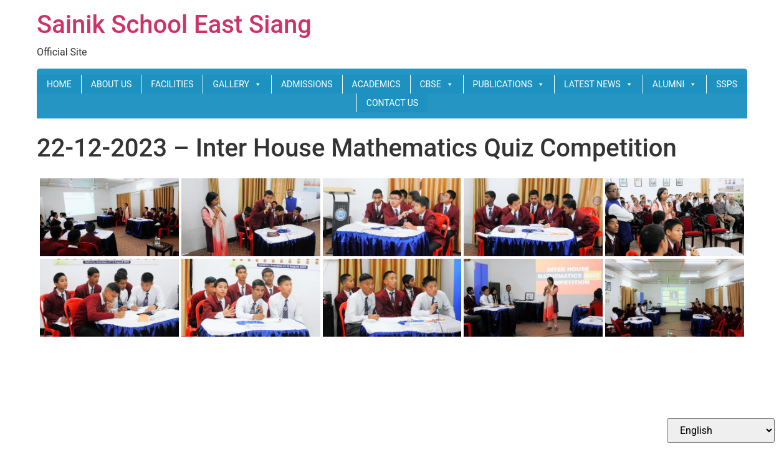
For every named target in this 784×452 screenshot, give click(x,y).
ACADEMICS (376, 84)
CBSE (437, 84)
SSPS (726, 84)
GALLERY (237, 84)
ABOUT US (111, 84)
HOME (59, 84)
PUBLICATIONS (509, 84)
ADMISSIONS (307, 84)
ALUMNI (675, 84)
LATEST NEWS (598, 84)
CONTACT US (392, 103)
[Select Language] (721, 430)
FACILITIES (172, 84)
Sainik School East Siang (174, 24)
